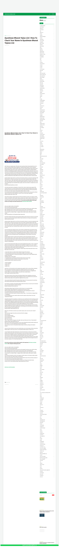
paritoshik (47, 361)
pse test (47, 373)
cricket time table (47, 282)
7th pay (47, 33)
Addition (47, 35)
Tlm (47, 237)
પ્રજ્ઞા (47, 467)
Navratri (47, 160)
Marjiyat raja (47, 150)
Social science (47, 221)
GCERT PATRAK (47, 100)
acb (47, 260)
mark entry (47, 343)
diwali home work (47, 290)
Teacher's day (47, 233)
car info (47, 273)
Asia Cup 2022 (47, 40)
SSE (47, 205)
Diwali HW (47, 84)
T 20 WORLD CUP (47, 228)
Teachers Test (47, 235)
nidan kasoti (47, 351)
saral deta (47, 385)
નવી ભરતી (47, 460)
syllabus (47, 402)
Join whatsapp (47, 135)
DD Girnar (47, 70)
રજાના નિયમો (47, 472)
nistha (47, 354)
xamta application (47, 436)
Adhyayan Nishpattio (47, 36)
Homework (47, 126)
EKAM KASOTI (47, 88)
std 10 (47, 394)
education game (47, 294)
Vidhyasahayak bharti (47, 248)
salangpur (47, 380)
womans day (47, 434)
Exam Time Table (47, 93)
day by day (47, 285)
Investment (47, 133)
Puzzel (47, 198)
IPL (47, 129)
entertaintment (47, 297)
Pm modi (47, 186)
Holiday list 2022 (47, 123)
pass (47, 362)
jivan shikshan (47, 332)
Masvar (47, 152)
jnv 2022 (47, 334)
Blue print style (47, 52)
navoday (47, 349)
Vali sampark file (47, 244)
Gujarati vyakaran (47, 111)
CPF (47, 59)
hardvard (47, 315)
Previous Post (7, 384)
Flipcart (47, 96)
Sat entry (47, 213)
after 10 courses (47, 264)
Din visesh (47, 82)
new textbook (47, 350)
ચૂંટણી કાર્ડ (47, 452)
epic (47, 298)
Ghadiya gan (47, 103)
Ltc (47, 148)
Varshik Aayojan (47, 247)
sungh (47, 396)
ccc (47, 275)
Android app (47, 39)
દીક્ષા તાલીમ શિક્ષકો (47, 459)
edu (47, 293)
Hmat (47, 122)
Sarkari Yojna (9, 35)
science (47, 388)
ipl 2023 (47, 324)
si (47, 391)
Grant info (47, 107)
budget (47, 270)
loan (47, 339)
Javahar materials (47, 134)
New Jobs (47, 161)
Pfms (47, 183)
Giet (47, 104)
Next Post (36, 384)
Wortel (47, 252)
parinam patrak (47, 360)
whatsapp (47, 432)
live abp (47, 338)
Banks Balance (47, 46)
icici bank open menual (47, 320)
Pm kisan (47, 184)
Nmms (47, 168)
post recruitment (47, 369)
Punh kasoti (47, 195)
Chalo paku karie (47, 63)
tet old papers (47, 411)
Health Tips (47, 120)
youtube (47, 438)
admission (47, 263)
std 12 (47, 395)
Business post (47, 55)
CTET (47, 61)
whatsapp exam (47, 433)
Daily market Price (47, 76)
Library (47, 142)
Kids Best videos (47, 138)
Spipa (47, 222)
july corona (47, 335)
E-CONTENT (47, 86)
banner (47, 267)
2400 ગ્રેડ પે (47, 28)
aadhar (47, 255)
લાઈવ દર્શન (47, 474)
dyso (47, 292)
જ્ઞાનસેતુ (47, 455)
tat (47, 406)
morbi (47, 346)
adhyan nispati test (47, 262)
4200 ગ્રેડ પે (47, 32)
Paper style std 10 (47, 175)
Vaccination (47, 243)
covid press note (47, 281)
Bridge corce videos (47, 54)
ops (47, 357)
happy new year (47, 313)
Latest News (47, 141)
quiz (47, 376)
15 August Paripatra (47, 25)
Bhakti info (47, 50)
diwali (47, 289)
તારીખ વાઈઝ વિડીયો (47, 456)
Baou (47, 47)
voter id (47, 430)
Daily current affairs (47, 73)
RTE (47, 199)
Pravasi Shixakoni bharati (47, 192)
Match (47, 153)
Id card (47, 131)
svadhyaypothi (47, 398)
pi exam (47, 366)
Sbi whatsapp (47, 216)
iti (47, 326)
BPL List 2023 (47, 43)
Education (47, 89)
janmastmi (47, 327)
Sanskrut (47, 209)
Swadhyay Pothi (47, 226)
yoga (47, 437)
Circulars (47, 65)
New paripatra (47, 164)
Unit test (47, 239)
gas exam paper (47, 305)
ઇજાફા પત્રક (47, 445)
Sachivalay (47, 206)
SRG (47, 203)
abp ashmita (47, 259)
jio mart (47, 330)
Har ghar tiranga (47, 118)
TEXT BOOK (47, 229)
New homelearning (47, 163)
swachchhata (47, 399)
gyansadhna (47, 312)
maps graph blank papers (47, 342)
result (47, 379)
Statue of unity (47, 224)
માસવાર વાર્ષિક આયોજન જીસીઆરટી (47, 470)
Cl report (47, 66)
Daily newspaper (47, 77)
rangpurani (47, 377)
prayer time (47, 372)
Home (5, 35)
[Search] (47, 495)
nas (47, 347)
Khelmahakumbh (47, 137)
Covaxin (47, 67)
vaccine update (47, 425)
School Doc (47, 217)
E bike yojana (47, 85)
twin (47, 417)
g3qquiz (47, 304)
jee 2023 (47, 328)
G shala (47, 99)
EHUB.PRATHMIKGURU (10, 14)
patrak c (47, 364)
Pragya (47, 190)
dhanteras (47, 286)
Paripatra (47, 176)
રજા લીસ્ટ (47, 471)
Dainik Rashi (47, 80)
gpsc (47, 309)
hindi (47, 317)
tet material (47, 410)
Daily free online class (47, 74)
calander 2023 (47, 271)
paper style (47, 358)
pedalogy (47, 365)
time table (47, 413)
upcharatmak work (47, 419)
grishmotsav (47, 311)
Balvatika (47, 44)
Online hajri (47, 171)
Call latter (47, 62)
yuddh (47, 440)
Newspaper (47, 167)
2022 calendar (47, 27)
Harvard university (47, 119)
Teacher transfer (47, 232)
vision (47, 429)
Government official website (27, 201)
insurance (47, 323)
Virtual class (47, 251)
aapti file (47, 256)
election (47, 296)
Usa (47, 240)
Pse (47, 194)
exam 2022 (47, 300)
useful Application (47, 421)
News (47, 165)
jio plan (47, 331)
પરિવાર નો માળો (47, 464)
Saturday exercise (47, 214)
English (47, 92)
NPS (47, 157)
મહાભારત (47, 468)
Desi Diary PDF (47, 81)
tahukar (47, 403)
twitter (47, 418)
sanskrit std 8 (47, 384)
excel (47, 301)
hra (47, 319)
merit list (47, 345)
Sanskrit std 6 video (47, 207)
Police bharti (47, 188)
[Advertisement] (27, 6)
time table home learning (47, 414)
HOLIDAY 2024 (47, 116)
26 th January (47, 29)
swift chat (47, 400)
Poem (47, 187)
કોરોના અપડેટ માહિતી (47, 448)
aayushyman (47, 258)
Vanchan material (47, 245)
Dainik (47, 78)
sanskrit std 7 (47, 383)
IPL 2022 (47, 130)
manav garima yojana (47, 341)
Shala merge (47, 220)
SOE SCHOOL (47, 202)
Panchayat (47, 173)
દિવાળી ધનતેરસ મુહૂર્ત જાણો (47, 457)
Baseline (47, 48)
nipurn (47, 353)
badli (47, 266)
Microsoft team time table (47, 156)
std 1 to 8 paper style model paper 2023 (47, 392)
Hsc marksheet (47, 127)
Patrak (47, 179)
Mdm (47, 154)
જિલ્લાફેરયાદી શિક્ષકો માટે (47, 453)
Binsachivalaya (47, 51)
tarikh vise (47, 404)
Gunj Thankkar (47, 112)
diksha (47, 288)
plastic (47, 368)
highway (47, 316)
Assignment (47, 42)
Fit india (47, 95)
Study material (47, 225)
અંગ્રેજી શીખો (47, 441)
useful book (47, 422)
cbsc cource (47, 274)
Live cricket (47, 145)
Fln (47, 97)
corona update (47, 279)
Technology (47, 236)
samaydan (47, 381)
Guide (47, 108)
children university (47, 278)
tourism (47, 415)
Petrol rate (47, 182)
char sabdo (47, 277)
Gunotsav (47, 114)
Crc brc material (47, 69)
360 (47, 31)
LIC (47, 139)
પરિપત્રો (47, 463)
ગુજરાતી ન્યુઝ (47, 451)
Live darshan (47, 146)
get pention (47, 307)
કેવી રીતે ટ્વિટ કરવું (47, 447)
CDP (47, 58)
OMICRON (47, 169)
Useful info (47, 241)
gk (47, 308)
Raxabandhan (47, 201)
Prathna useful (47, 191)
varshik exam (47, 426)
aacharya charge (47, 254)
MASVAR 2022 (47, 149)
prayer (47, 370)
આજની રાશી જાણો (47, 444)
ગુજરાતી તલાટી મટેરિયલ (47, 449)
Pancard (47, 172)
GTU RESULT (47, 101)
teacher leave (47, 407)
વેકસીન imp (47, 475)
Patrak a (47, 180)
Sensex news (47, 218)
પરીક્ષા (47, 466)
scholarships (47, 387)
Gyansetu (47, 115)
